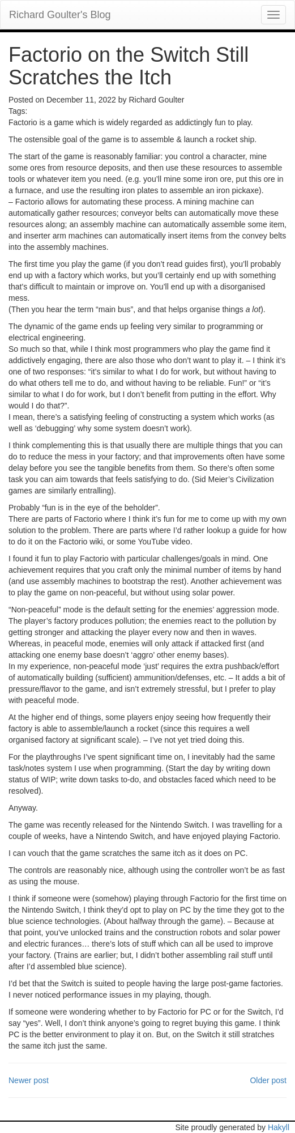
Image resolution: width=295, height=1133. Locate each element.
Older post (268, 1080)
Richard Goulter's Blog (60, 14)
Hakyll (278, 1127)
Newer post (28, 1080)
